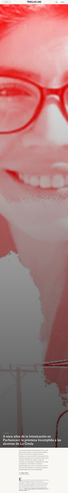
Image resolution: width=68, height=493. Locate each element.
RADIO (6, 1)
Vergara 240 (34, 2)
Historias (7, 433)
